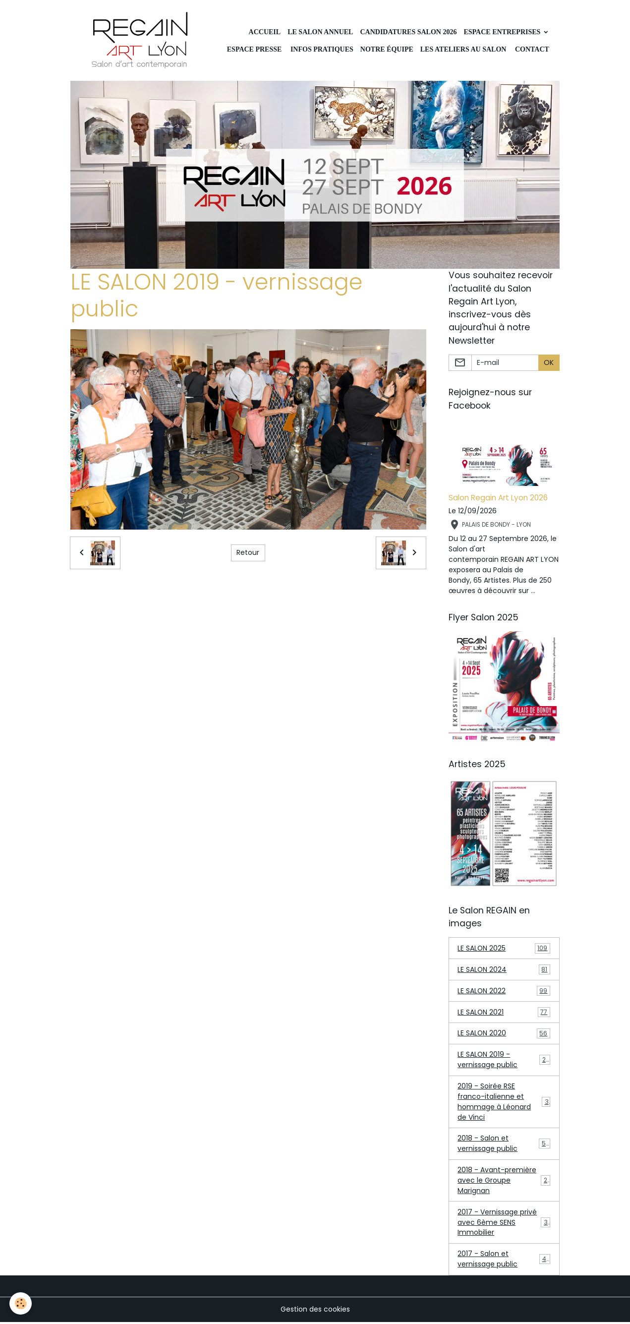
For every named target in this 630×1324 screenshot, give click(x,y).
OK (549, 363)
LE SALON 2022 (504, 991)
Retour (247, 553)
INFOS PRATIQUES (320, 49)
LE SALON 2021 (504, 1013)
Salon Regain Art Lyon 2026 (498, 498)
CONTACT (531, 49)
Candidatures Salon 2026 (408, 32)
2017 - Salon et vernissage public (504, 1261)
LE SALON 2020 (504, 1034)
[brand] (141, 40)
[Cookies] (21, 1303)
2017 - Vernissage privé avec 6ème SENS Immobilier (505, 1223)
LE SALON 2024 (504, 970)
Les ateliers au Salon (463, 49)
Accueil (265, 32)
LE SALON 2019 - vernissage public (504, 1060)
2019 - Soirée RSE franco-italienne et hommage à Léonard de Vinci (505, 1102)
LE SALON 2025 (504, 949)
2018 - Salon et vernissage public (504, 1145)
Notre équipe (386, 49)
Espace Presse (254, 49)
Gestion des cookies (315, 1311)
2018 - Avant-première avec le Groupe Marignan (504, 1181)
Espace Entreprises (502, 32)
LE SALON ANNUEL (320, 32)
